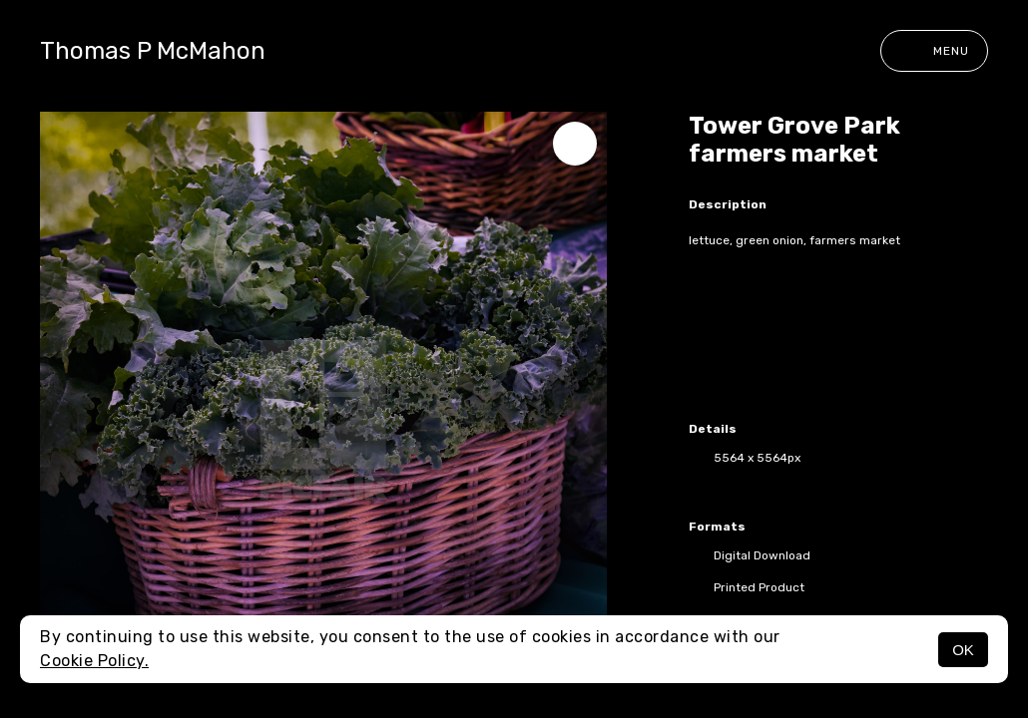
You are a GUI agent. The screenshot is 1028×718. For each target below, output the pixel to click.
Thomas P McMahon (152, 51)
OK (963, 649)
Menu (934, 51)
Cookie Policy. (94, 660)
